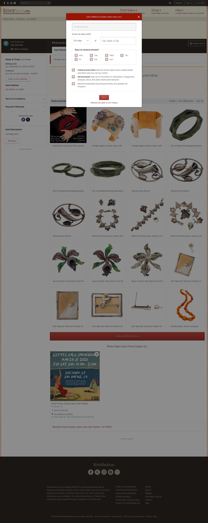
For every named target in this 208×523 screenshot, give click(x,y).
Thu (126, 55)
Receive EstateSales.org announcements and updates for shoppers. (102, 85)
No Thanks (113, 103)
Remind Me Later (98, 103)
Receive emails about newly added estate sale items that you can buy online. (105, 71)
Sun (111, 59)
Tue (95, 55)
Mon (81, 55)
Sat (95, 59)
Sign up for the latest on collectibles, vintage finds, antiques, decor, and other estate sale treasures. (106, 78)
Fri (80, 59)
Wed (112, 55)
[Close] (139, 16)
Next (104, 97)
